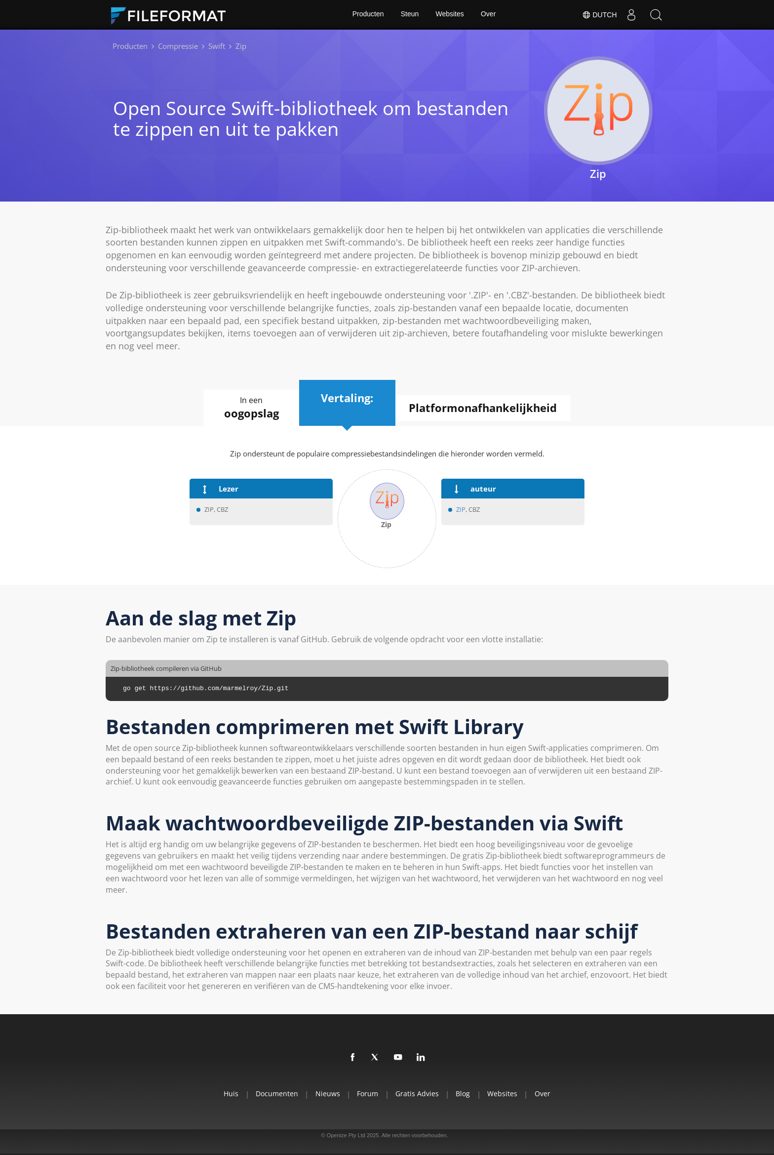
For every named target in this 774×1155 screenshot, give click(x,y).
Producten (367, 15)
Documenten (273, 1093)
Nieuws (325, 1093)
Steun (409, 15)
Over (488, 15)
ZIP (460, 509)
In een (248, 408)
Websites (450, 15)
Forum (367, 1093)
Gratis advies (418, 1093)
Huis (225, 1093)
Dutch (599, 14)
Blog (466, 1093)
